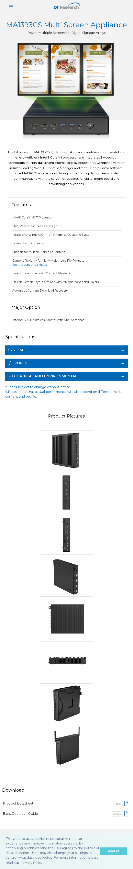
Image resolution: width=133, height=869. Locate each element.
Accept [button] (113, 851)
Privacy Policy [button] (31, 863)
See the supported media (30, 264)
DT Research (66, 5)
